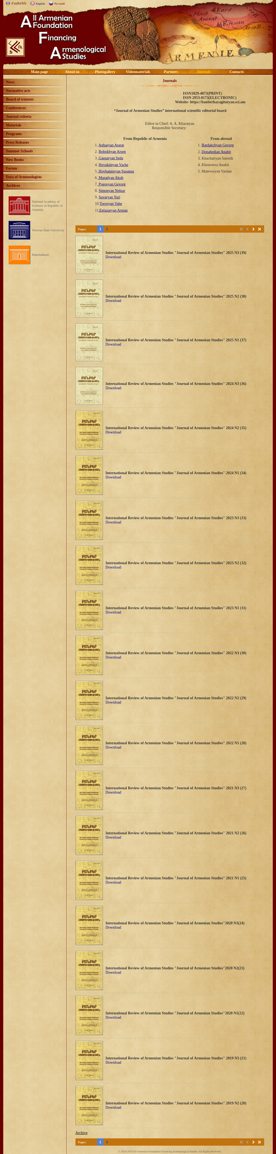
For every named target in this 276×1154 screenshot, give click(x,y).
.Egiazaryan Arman (113, 210)
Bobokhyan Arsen (112, 152)
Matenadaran (40, 255)
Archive (81, 1133)
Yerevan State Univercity (48, 230)
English (40, 3)
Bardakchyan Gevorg (218, 145)
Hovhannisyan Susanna (116, 171)
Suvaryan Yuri (109, 197)
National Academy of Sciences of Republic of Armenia (47, 206)
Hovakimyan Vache (113, 165)
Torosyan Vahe (111, 204)
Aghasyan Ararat (111, 145)
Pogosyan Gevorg (112, 184)
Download (113, 257)
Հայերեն (18, 3)
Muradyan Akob (110, 178)
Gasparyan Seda (110, 158)
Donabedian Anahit (216, 152)
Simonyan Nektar (112, 191)
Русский (59, 3)
